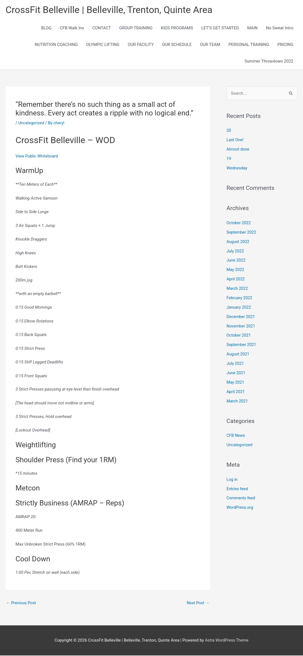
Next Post (197, 603)
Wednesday (237, 168)
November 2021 (241, 326)
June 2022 (236, 260)
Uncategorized (31, 123)
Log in (232, 478)
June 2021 (236, 372)
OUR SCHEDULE (177, 44)
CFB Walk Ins (72, 28)
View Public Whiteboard (37, 156)
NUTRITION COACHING (56, 44)
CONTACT (101, 28)
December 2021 (241, 316)
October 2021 (239, 335)
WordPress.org (240, 507)
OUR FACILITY (141, 44)
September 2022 (242, 232)
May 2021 (236, 381)
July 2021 (236, 363)
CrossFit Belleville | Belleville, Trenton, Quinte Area (112, 10)
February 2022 (240, 297)
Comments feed (241, 497)
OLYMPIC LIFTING (102, 44)
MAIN (252, 28)
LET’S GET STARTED (220, 28)
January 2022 (239, 307)
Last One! (235, 140)
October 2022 (239, 223)
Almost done (238, 149)
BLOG (46, 28)
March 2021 (238, 400)
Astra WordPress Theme (226, 640)
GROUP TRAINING (135, 28)
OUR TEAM (210, 44)
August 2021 (238, 354)
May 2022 (236, 269)
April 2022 (236, 279)
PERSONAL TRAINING (248, 44)
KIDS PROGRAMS (177, 28)
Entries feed (237, 488)
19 (229, 159)
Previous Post (21, 603)
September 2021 (242, 344)
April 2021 (236, 391)
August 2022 (238, 241)
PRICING (285, 44)
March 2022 (238, 288)
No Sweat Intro (279, 28)
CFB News (236, 435)
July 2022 (236, 251)
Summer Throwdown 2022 (269, 61)
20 (229, 130)
